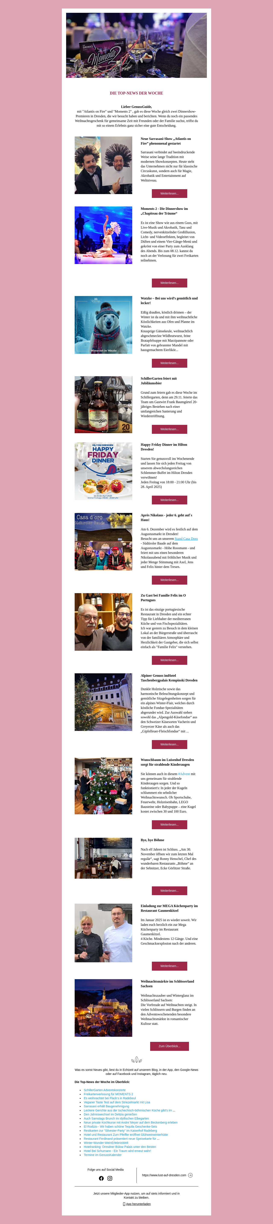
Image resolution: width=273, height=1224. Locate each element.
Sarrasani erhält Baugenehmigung (106, 1106)
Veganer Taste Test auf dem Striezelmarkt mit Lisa (117, 1102)
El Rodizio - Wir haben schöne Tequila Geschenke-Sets (120, 1126)
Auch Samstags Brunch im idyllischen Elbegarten (116, 1118)
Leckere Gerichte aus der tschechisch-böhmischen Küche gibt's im (128, 1110)
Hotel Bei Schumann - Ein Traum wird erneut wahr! (117, 1151)
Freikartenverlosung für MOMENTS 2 (108, 1094)
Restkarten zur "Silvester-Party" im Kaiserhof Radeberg (120, 1130)
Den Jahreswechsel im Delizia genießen (110, 1114)
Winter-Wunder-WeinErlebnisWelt (106, 1142)
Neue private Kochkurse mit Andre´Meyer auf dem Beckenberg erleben (131, 1122)
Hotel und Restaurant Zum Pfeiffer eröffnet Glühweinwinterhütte (126, 1134)
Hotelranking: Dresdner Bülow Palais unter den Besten (120, 1146)
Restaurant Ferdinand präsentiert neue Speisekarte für (120, 1138)
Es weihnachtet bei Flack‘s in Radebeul (110, 1098)
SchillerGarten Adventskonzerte (105, 1090)
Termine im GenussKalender (103, 1155)
